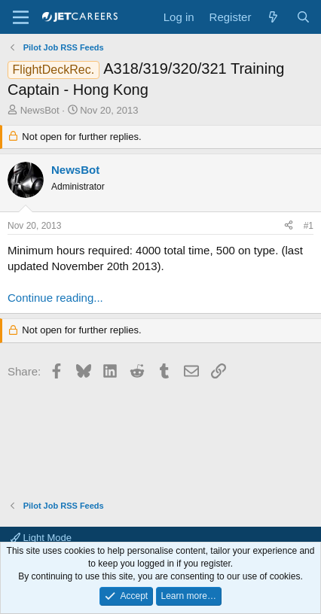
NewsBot (40, 110)
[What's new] (273, 17)
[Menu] (20, 17)
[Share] (288, 226)
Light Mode (41, 537)
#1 (308, 225)
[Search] (303, 17)
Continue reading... (55, 297)
